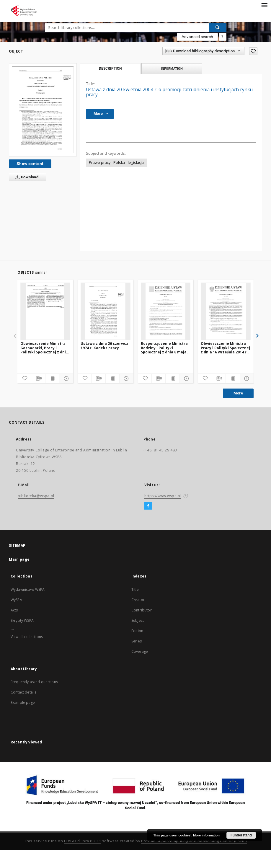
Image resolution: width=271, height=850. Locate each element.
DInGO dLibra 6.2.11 (82, 841)
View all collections (27, 636)
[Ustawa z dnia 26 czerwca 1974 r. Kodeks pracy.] (105, 311)
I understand (241, 835)
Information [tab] (172, 68)
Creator (138, 599)
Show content (30, 163)
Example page (23, 702)
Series (136, 641)
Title (135, 589)
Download (25, 177)
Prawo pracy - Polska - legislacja (116, 162)
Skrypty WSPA (22, 620)
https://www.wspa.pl (162, 495)
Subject (137, 620)
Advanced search (197, 36)
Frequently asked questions (34, 681)
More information (206, 835)
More (238, 393)
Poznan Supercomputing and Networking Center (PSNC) (194, 841)
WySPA (16, 599)
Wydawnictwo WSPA (28, 589)
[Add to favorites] (253, 51)
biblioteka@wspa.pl (36, 495)
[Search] (217, 27)
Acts (14, 610)
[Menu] (264, 4)
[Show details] (65, 378)
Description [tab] (110, 68)
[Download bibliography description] (38, 378)
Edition (137, 630)
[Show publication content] (52, 378)
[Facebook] (148, 506)
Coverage (139, 651)
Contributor (141, 610)
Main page (19, 559)
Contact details (23, 692)
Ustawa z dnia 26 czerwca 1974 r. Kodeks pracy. (104, 345)
